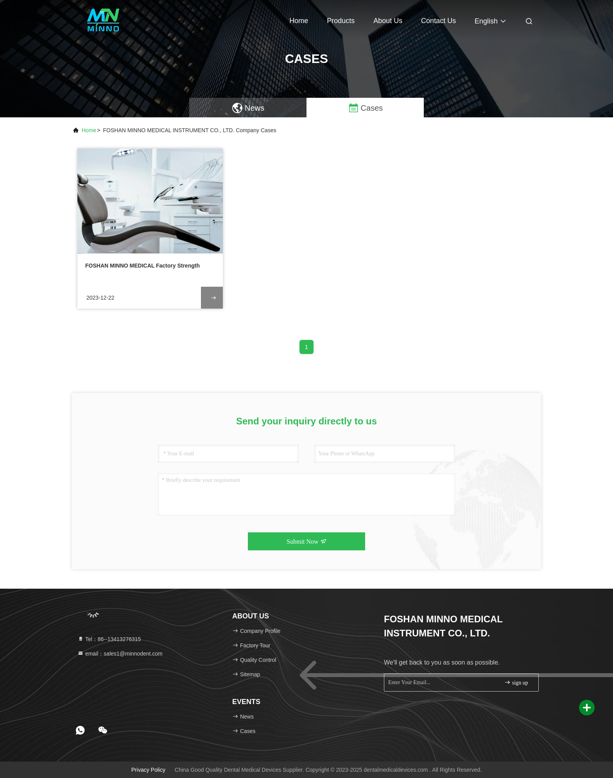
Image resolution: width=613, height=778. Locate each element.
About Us (387, 21)
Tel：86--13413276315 (109, 639)
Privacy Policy (148, 770)
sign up (516, 682)
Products (341, 21)
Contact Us (438, 21)
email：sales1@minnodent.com (120, 653)
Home (298, 21)
